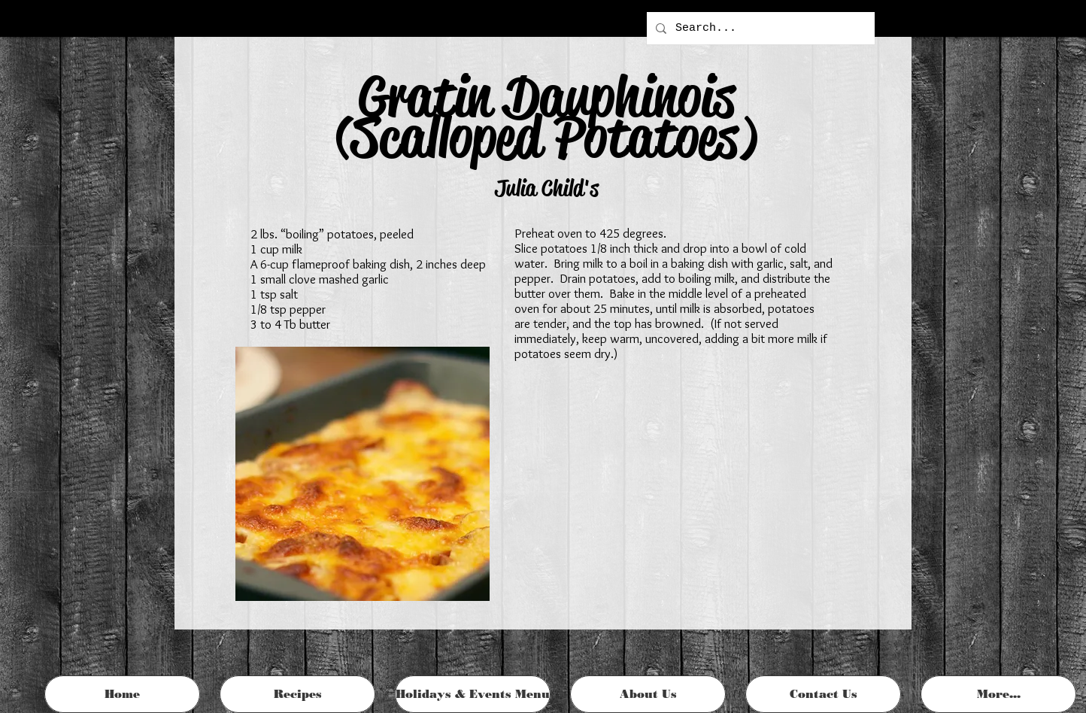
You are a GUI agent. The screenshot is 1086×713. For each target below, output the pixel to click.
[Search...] (759, 28)
